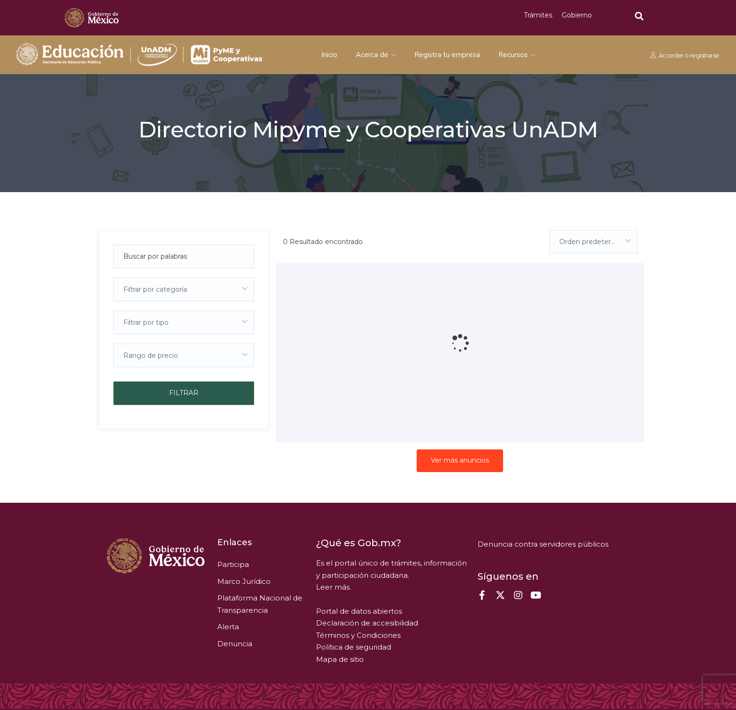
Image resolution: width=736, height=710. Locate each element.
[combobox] (183, 289)
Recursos (516, 54)
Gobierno (577, 15)
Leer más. (333, 587)
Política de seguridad (353, 646)
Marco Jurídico (244, 581)
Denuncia (234, 643)
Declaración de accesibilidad (367, 622)
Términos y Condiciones (358, 635)
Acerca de (376, 54)
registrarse (704, 55)
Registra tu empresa (447, 54)
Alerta (228, 626)
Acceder (671, 55)
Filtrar (183, 393)
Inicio (329, 54)
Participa (233, 564)
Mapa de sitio (340, 659)
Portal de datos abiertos (359, 611)
